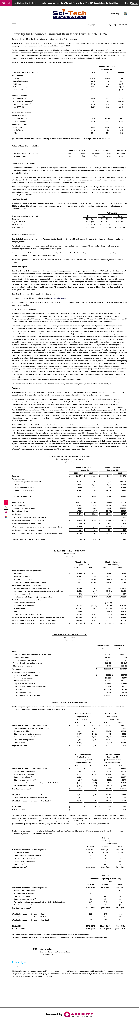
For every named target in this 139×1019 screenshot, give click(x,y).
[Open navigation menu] (17, 25)
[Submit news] (6, 502)
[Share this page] (123, 25)
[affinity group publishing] (6, 512)
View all (134, 3)
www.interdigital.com (58, 298)
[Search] (97, 25)
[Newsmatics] (6, 516)
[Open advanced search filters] (115, 25)
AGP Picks (6, 3)
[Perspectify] (6, 507)
